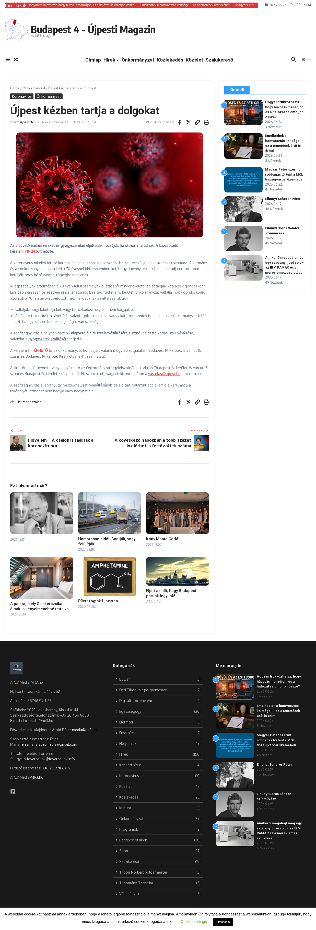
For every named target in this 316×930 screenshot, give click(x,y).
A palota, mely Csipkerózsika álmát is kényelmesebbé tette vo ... (41, 606)
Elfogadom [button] (223, 921)
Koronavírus (22, 96)
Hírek (111, 60)
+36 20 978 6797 (56, 768)
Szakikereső (219, 60)
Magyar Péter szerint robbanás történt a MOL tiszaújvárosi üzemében (285, 174)
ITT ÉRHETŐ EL (40, 350)
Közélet (194, 60)
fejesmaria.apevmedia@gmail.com (48, 744)
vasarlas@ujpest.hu (164, 373)
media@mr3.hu (84, 730)
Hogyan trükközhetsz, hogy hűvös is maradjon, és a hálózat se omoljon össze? (279, 681)
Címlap (93, 60)
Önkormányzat (138, 60)
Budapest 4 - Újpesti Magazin (93, 29)
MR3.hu (37, 777)
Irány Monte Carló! (162, 539)
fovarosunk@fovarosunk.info (51, 759)
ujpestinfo (27, 122)
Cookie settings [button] (194, 921)
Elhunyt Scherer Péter (283, 199)
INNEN (30, 251)
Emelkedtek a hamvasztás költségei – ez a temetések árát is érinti (278, 711)
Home (14, 88)
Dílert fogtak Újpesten (98, 601)
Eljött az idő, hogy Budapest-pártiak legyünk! (172, 593)
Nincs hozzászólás (55, 122)
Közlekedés (170, 60)
